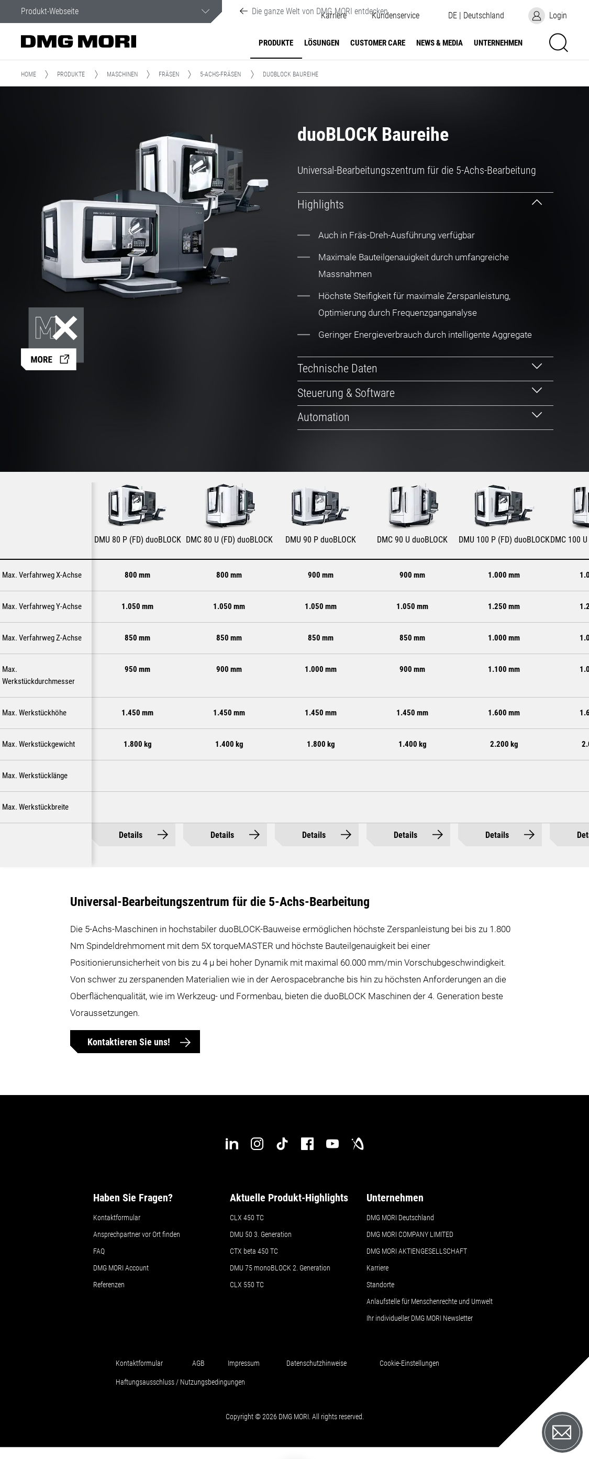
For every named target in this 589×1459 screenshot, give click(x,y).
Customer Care (377, 43)
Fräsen (169, 74)
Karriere (377, 1268)
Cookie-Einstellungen (409, 1363)
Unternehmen (498, 43)
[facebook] (307, 1144)
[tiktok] (282, 1144)
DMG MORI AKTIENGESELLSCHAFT (416, 1251)
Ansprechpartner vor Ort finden (136, 1234)
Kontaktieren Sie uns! (129, 1041)
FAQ (99, 1251)
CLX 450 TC (247, 1217)
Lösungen (321, 43)
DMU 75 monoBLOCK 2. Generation (280, 1268)
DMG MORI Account (121, 1268)
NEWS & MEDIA (439, 43)
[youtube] (332, 1144)
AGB (198, 1363)
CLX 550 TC (247, 1284)
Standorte (380, 1284)
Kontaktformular (116, 1217)
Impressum (244, 1363)
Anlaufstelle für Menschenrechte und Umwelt (429, 1301)
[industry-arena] (357, 1144)
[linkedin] (231, 1144)
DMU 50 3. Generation (261, 1234)
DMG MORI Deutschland (400, 1217)
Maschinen (122, 74)
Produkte (276, 43)
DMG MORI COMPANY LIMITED (409, 1234)
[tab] (425, 204)
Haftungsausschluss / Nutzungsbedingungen (180, 1382)
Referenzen (109, 1284)
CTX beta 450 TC (254, 1251)
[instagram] (257, 1144)
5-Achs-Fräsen (220, 74)
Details (130, 835)
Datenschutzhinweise (316, 1363)
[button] (396, 15)
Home (28, 74)
